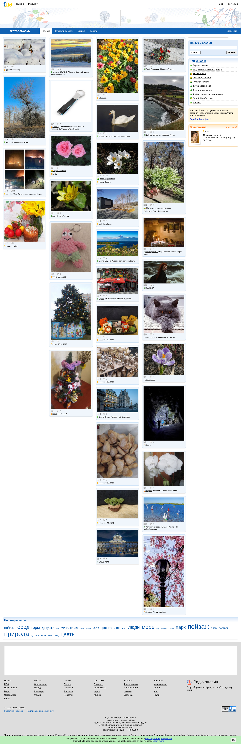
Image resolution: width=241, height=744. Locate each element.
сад (56, 635)
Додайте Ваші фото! (200, 119)
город (23, 627)
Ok (233, 740)
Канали (93, 31)
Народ (37, 687)
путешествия (38, 635)
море (148, 627)
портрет (223, 628)
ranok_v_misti (11, 246)
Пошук (67, 680)
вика (206, 131)
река (50, 635)
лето (123, 628)
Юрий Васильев (151, 69)
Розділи (32, 4)
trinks (54, 277)
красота (106, 627)
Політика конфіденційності (40, 711)
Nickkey (148, 135)
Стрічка (81, 31)
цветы (68, 634)
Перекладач (10, 687)
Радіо (7, 698)
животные (69, 627)
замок (82, 628)
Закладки (158, 680)
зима (88, 628)
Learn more (158, 741)
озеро (171, 628)
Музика (97, 695)
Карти (97, 691)
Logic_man (149, 337)
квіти (96, 627)
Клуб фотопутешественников (206, 94)
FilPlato (101, 136)
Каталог (128, 680)
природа (16, 633)
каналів (201, 61)
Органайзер (10, 695)
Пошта (7, 680)
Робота (37, 680)
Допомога (232, 31)
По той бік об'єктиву (201, 98)
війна (9, 627)
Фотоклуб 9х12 (58, 72)
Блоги (157, 687)
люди (134, 627)
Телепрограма (131, 684)
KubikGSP (149, 288)
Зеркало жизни (199, 65)
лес (117, 627)
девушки (48, 627)
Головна (20, 4)
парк (181, 627)
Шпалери (39, 691)
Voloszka (101, 98)
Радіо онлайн (206, 682)
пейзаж (198, 626)
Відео (7, 691)
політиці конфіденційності (158, 738)
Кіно (156, 691)
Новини (128, 691)
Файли (37, 695)
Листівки (68, 691)
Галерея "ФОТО (199, 82)
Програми (99, 680)
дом (57, 628)
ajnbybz (8, 194)
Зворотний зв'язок (13, 711)
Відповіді (128, 695)
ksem (7, 142)
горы (35, 627)
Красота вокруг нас (201, 90)
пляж (214, 628)
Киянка (55, 127)
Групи (157, 695)
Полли (147, 445)
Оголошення (40, 684)
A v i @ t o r (56, 216)
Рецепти (68, 695)
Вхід (221, 4)
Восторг (195, 102)
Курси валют (160, 684)
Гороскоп (98, 684)
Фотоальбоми (131, 687)
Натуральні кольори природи (206, 69)
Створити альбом (64, 31)
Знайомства (198, 127)
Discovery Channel (200, 77)
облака (164, 628)
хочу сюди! (231, 127)
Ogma (100, 261)
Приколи (68, 687)
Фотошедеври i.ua (200, 86)
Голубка (148, 491)
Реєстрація (232, 4)
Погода (67, 684)
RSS (6, 684)
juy (6, 70)
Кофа (54, 174)
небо (157, 628)
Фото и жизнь (198, 73)
